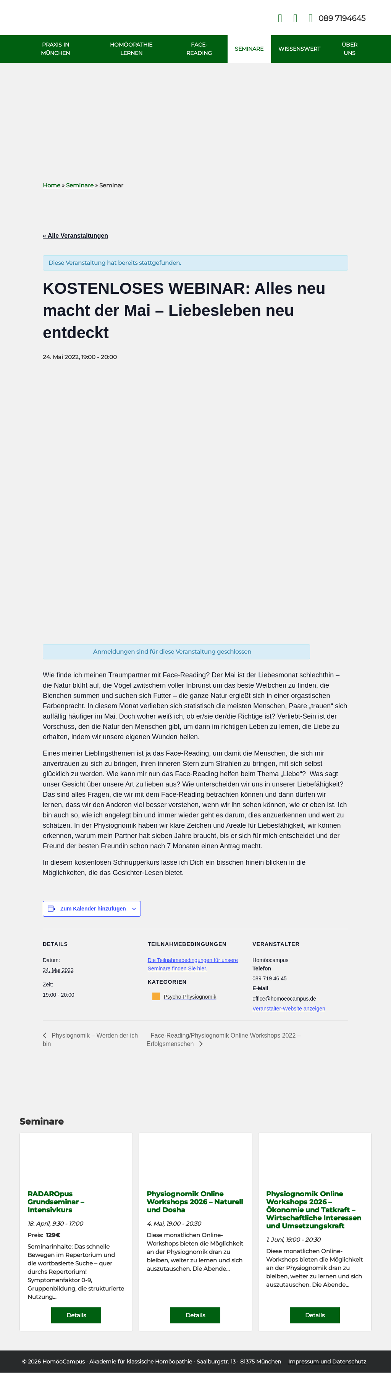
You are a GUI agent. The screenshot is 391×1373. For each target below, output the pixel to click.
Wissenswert (299, 49)
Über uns (349, 49)
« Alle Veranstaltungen (75, 236)
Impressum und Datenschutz (327, 1361)
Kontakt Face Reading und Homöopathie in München (295, 18)
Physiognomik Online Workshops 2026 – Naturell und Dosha (195, 1202)
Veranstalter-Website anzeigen (288, 1009)
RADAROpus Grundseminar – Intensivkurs (55, 1202)
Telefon (341, 18)
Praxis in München (55, 49)
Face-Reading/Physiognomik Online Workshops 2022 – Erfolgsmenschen (224, 1040)
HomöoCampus (63, 1361)
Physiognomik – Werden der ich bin (90, 1040)
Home (51, 185)
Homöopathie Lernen (131, 49)
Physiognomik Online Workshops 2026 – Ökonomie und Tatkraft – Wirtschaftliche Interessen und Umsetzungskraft (313, 1210)
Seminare (248, 49)
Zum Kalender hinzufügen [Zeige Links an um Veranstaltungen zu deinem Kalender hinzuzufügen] (93, 909)
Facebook (280, 18)
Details (76, 1315)
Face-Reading (199, 49)
